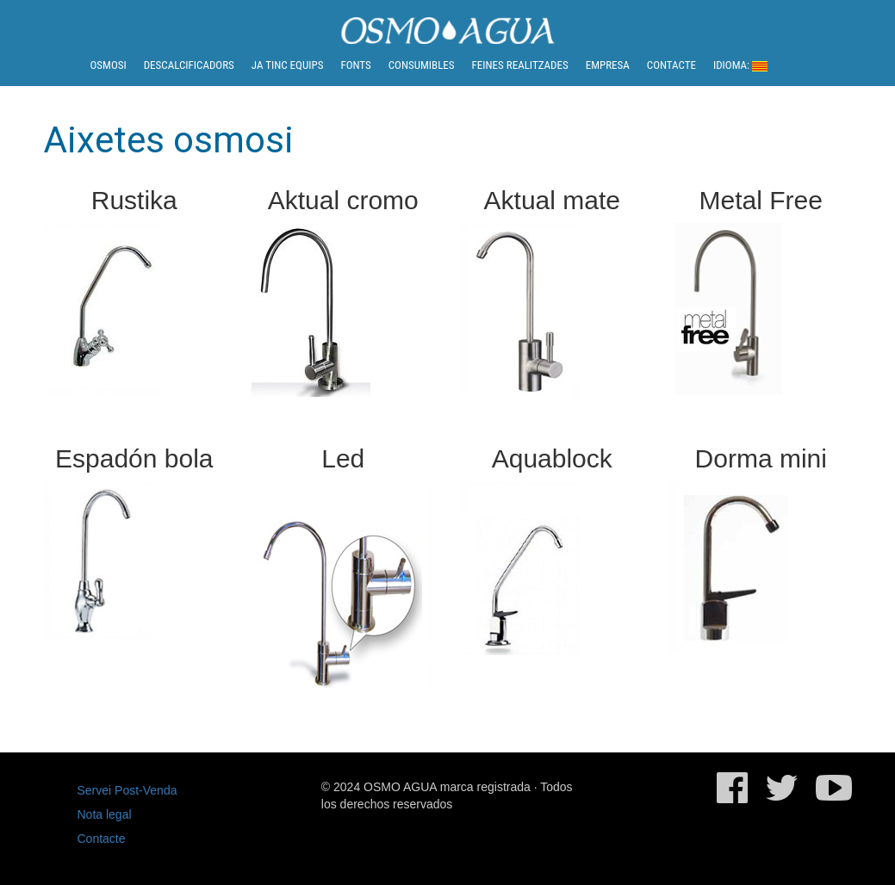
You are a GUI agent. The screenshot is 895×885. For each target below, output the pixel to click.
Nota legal (105, 814)
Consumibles (421, 65)
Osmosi (108, 65)
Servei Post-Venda (127, 790)
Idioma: (740, 65)
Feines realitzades (520, 65)
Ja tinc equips (288, 65)
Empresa (608, 65)
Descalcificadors (189, 65)
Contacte (671, 65)
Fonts (355, 65)
